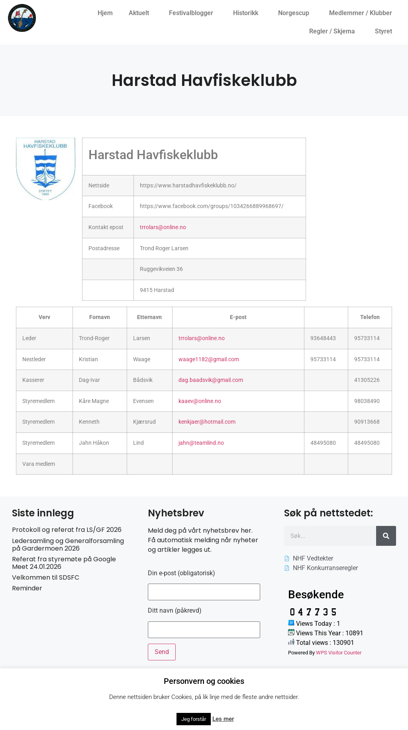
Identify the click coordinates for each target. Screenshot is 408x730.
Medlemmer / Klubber (362, 13)
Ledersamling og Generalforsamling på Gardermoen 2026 (68, 544)
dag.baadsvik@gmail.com (210, 380)
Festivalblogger (193, 13)
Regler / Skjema (334, 31)
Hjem (105, 13)
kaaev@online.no (199, 401)
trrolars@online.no (163, 227)
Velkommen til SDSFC (45, 577)
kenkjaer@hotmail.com (206, 422)
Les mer (223, 718)
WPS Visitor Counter (338, 653)
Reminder (27, 588)
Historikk (247, 13)
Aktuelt (141, 13)
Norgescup (295, 13)
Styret (385, 31)
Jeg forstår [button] (193, 719)
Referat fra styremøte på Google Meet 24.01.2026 (64, 563)
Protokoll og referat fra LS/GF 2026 (67, 529)
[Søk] (386, 536)
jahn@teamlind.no (201, 443)
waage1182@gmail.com (208, 359)
